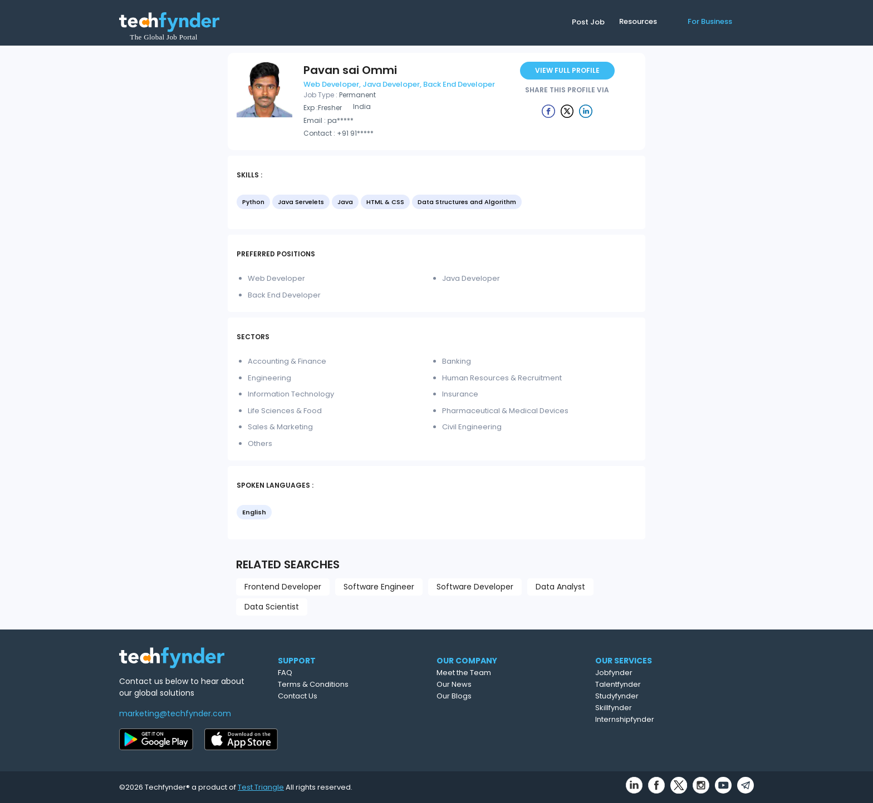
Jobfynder (664, 672)
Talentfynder (668, 684)
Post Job (588, 22)
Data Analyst (560, 586)
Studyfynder (667, 696)
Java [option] (345, 202)
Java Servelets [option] (301, 202)
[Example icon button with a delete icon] (548, 111)
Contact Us (341, 696)
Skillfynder (663, 707)
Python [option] (253, 202)
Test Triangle (261, 787)
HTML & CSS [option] (385, 202)
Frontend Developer (282, 586)
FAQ (329, 672)
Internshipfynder (674, 719)
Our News (503, 684)
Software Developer (474, 586)
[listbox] (436, 203)
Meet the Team (512, 672)
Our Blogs (503, 696)
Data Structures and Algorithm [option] (467, 202)
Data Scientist (271, 606)
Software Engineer (379, 586)
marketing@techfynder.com (175, 713)
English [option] (254, 512)
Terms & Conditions (357, 684)
